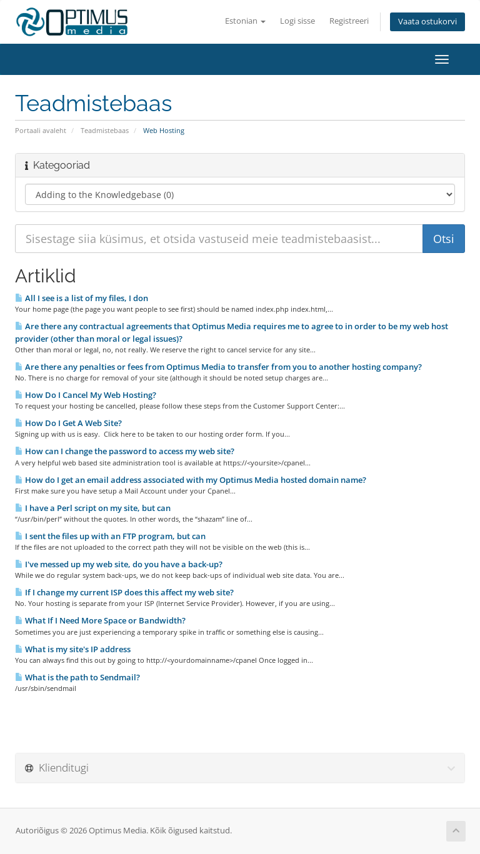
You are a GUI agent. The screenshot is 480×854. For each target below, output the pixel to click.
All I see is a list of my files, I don (81, 298)
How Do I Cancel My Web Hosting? (85, 394)
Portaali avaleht (40, 130)
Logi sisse (297, 21)
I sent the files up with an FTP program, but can (110, 536)
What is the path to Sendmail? (77, 677)
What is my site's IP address (73, 649)
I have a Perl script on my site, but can (93, 508)
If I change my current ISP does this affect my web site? (124, 592)
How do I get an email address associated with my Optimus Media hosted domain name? (190, 479)
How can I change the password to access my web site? (124, 451)
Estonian (245, 21)
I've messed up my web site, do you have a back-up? (118, 564)
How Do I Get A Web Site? (68, 423)
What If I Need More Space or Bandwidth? (100, 620)
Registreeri (349, 21)
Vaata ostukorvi (427, 21)
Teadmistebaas (105, 130)
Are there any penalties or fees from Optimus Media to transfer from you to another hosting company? (218, 366)
